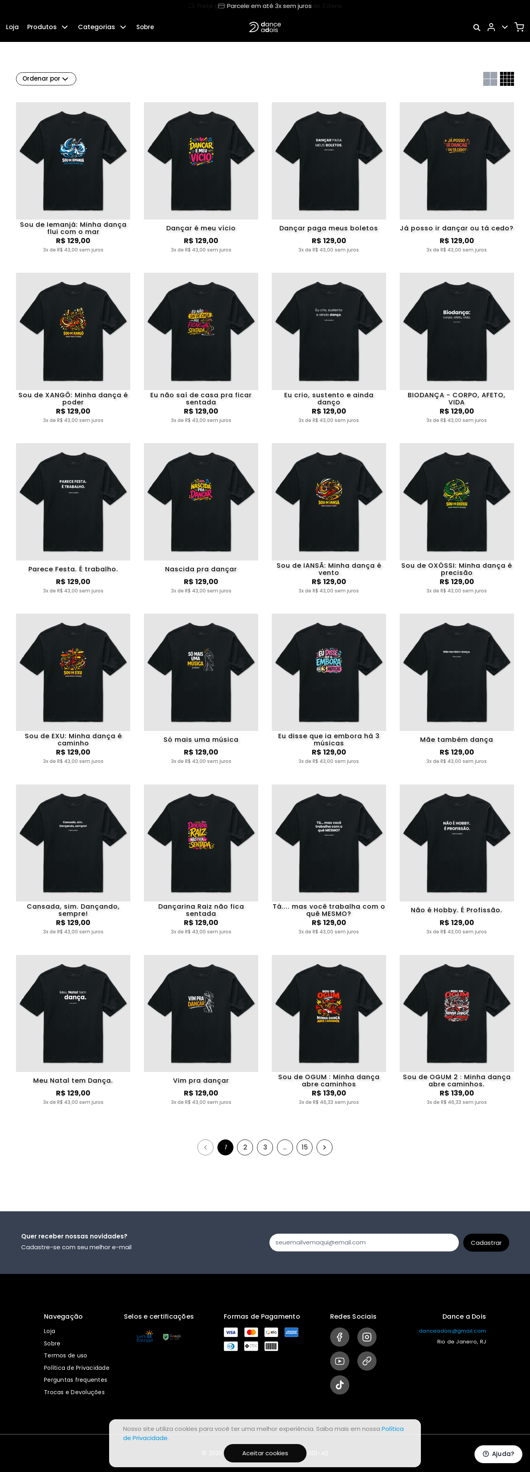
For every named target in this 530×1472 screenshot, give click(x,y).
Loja (12, 27)
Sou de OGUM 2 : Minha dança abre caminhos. (457, 1081)
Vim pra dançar (201, 1080)
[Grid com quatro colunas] (507, 79)
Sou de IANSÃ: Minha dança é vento (329, 569)
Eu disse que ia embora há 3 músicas (329, 740)
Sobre (145, 27)
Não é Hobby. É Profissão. (456, 910)
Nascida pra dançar (201, 569)
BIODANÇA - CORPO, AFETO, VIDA (457, 399)
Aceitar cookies (265, 1453)
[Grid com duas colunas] (490, 79)
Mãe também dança (456, 739)
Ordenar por (46, 79)
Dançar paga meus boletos (328, 228)
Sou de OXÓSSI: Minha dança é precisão (456, 569)
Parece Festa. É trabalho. (73, 569)
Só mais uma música (201, 739)
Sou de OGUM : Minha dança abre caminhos (329, 1081)
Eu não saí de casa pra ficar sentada (201, 399)
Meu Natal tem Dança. (73, 1080)
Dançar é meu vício (201, 228)
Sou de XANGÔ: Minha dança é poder (73, 399)
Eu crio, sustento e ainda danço (329, 399)
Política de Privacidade (77, 1368)
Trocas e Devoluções (74, 1392)
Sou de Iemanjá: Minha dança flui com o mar (73, 228)
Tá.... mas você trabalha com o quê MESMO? (329, 910)
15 (305, 1147)
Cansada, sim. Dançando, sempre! (73, 910)
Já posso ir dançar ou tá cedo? (457, 228)
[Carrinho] (519, 27)
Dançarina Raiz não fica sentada (201, 910)
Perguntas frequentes (75, 1380)
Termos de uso (65, 1355)
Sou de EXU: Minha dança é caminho (73, 740)
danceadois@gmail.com (452, 1331)
